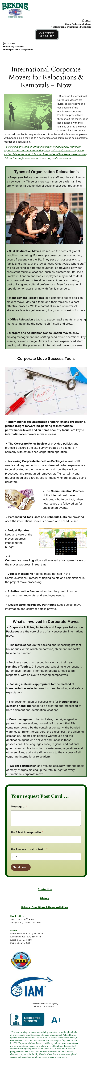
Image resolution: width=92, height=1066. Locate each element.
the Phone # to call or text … (29, 849)
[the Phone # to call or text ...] (46, 856)
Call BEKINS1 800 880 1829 (46, 35)
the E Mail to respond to (27, 832)
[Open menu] (5, 58)
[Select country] (14, 856)
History (44, 898)
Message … (19, 806)
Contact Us (45, 889)
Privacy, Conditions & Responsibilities (44, 907)
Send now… (20, 867)
